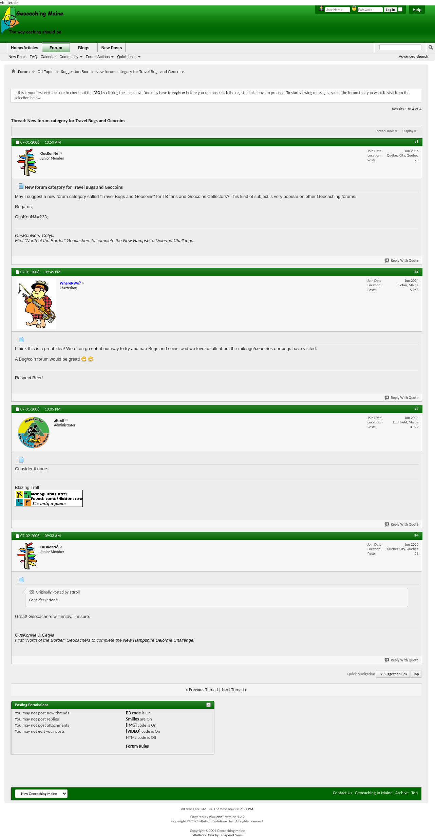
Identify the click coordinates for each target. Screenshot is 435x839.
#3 (416, 408)
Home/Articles (24, 47)
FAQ (33, 57)
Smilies (132, 719)
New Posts (17, 57)
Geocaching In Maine (374, 792)
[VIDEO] (133, 731)
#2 (416, 271)
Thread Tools (384, 131)
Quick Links (126, 57)
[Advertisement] (216, 80)
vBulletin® (216, 817)
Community (68, 57)
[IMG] (131, 725)
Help (417, 9)
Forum (56, 47)
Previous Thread (203, 689)
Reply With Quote (401, 260)
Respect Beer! (29, 377)
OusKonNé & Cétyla (34, 235)
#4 (416, 535)
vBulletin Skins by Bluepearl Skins (217, 835)
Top (416, 674)
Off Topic (45, 71)
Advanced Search (413, 56)
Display (407, 131)
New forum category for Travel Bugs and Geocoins (76, 121)
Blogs (83, 47)
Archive (402, 792)
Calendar (48, 57)
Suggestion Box (74, 71)
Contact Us (342, 792)
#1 (416, 141)
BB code (133, 712)
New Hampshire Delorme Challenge (158, 240)
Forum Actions (98, 57)
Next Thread (233, 689)
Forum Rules (137, 746)
